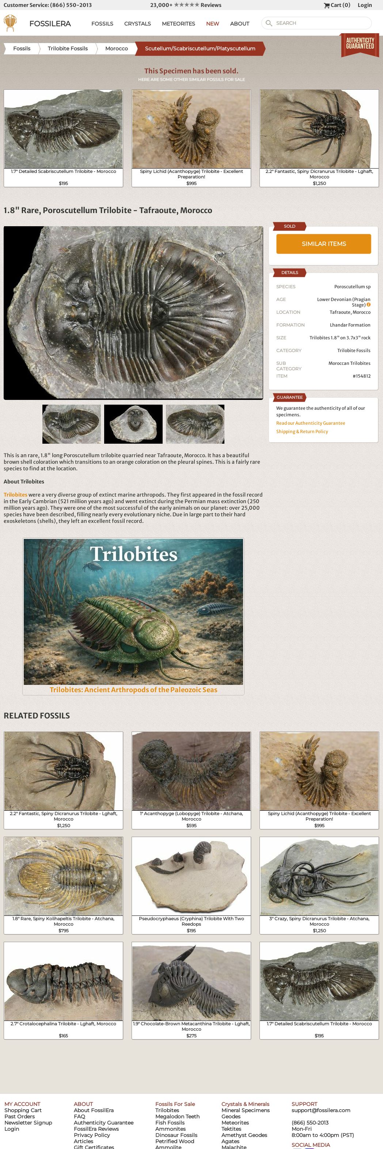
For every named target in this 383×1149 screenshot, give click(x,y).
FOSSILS (102, 23)
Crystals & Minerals (245, 1104)
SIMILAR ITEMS (324, 243)
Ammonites (170, 1129)
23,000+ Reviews (185, 5)
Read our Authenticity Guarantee (310, 423)
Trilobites (167, 1110)
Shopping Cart (23, 1110)
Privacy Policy (92, 1135)
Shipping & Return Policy (302, 431)
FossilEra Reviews (96, 1129)
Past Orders (19, 1116)
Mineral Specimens (245, 1110)
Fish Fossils (170, 1122)
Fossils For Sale (175, 1104)
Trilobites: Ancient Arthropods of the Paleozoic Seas (133, 690)
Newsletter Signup (28, 1122)
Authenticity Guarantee (103, 1122)
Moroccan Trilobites (350, 363)
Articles (83, 1141)
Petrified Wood (174, 1141)
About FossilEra (94, 1110)
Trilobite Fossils (354, 350)
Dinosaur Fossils (176, 1135)
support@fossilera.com (321, 1110)
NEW (212, 23)
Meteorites (235, 1122)
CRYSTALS (137, 23)
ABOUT (239, 23)
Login (365, 5)
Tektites (231, 1129)
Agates (230, 1141)
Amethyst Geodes (244, 1135)
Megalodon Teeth (177, 1116)
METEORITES (178, 23)
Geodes (230, 1116)
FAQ (79, 1116)
